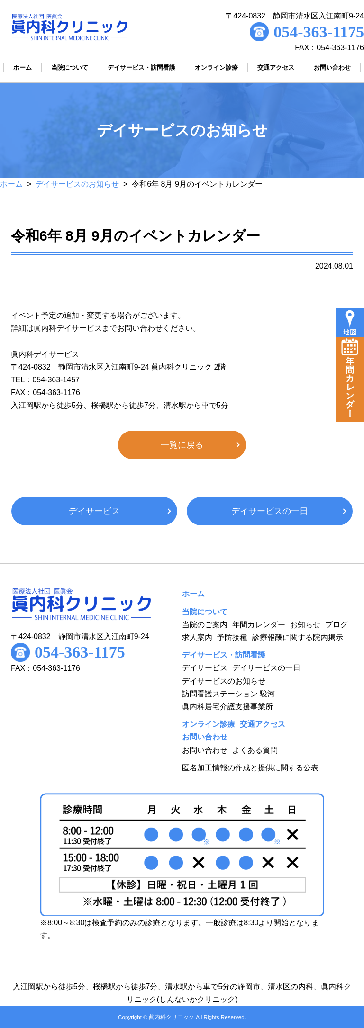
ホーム (11, 184)
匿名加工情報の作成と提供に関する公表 (250, 768)
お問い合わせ (205, 750)
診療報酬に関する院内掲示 (297, 637)
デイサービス (94, 511)
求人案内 (197, 637)
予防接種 (232, 637)
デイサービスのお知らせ (77, 184)
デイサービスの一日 (269, 511)
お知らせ (305, 625)
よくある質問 (255, 750)
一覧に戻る (182, 445)
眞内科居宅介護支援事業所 (227, 707)
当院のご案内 (205, 625)
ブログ (336, 625)
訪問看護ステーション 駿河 (228, 694)
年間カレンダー (258, 625)
